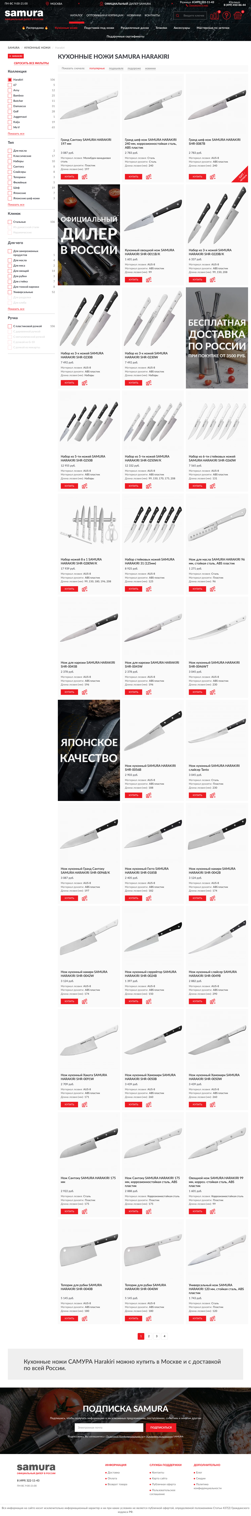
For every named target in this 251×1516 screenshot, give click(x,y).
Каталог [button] (76, 15)
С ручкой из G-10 (24, 342)
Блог (199, 1472)
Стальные (19, 222)
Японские (19, 193)
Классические (22, 156)
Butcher (18, 101)
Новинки (134, 15)
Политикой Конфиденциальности (125, 1436)
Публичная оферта (164, 1484)
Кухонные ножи (66, 27)
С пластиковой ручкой (27, 326)
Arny (16, 90)
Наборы (18, 161)
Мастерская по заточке (213, 27)
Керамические (22, 232)
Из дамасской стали (26, 227)
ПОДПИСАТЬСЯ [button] (161, 1427)
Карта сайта (159, 1478)
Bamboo (18, 95)
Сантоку (18, 166)
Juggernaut (20, 117)
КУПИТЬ (69, 177)
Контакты (152, 15)
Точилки (161, 27)
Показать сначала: (73, 68)
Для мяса (19, 265)
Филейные (19, 182)
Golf (15, 111)
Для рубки (20, 276)
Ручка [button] (13, 318)
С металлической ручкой (29, 337)
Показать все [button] (16, 133)
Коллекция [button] (17, 71)
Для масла (20, 150)
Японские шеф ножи (26, 198)
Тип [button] (11, 143)
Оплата (112, 1478)
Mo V (16, 127)
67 (14, 85)
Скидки (201, 1478)
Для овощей (21, 271)
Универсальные (23, 292)
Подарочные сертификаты (125, 36)
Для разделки (22, 297)
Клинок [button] (14, 214)
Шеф (16, 188)
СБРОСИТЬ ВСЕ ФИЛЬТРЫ (31, 63)
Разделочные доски (135, 27)
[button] (197, 5)
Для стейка (20, 281)
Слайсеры (19, 172)
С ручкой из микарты (26, 347)
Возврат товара (117, 1484)
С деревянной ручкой (26, 331)
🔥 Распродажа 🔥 (35, 27)
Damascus (19, 106)
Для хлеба (19, 302)
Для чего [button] (15, 243)
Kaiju (16, 122)
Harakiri (18, 79)
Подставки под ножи (99, 27)
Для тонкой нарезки (26, 287)
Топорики (19, 177)
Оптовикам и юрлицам (104, 15)
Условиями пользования (159, 1436)
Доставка (114, 1472)
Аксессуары (182, 27)
